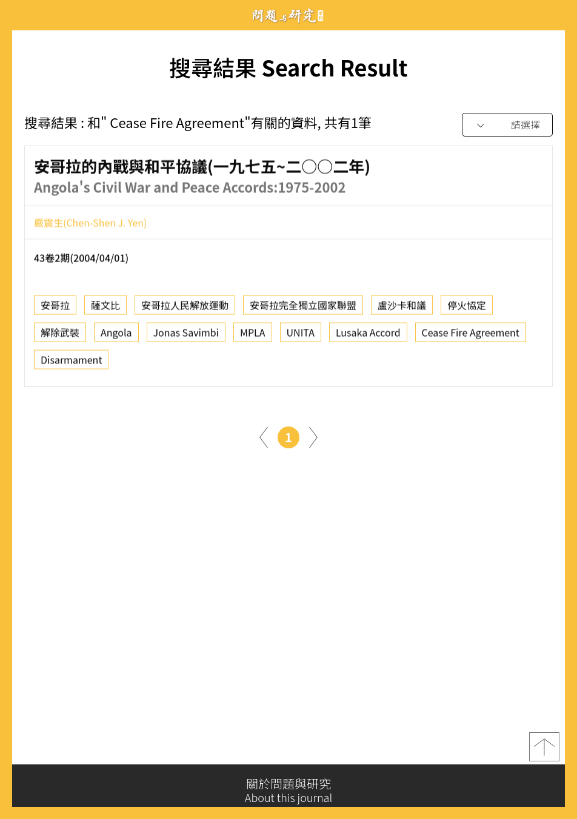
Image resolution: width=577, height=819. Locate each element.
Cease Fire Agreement (470, 335)
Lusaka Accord (368, 335)
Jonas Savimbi (186, 335)
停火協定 (466, 307)
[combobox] (507, 125)
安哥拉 (55, 307)
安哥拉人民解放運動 (184, 307)
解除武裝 (60, 335)
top (544, 749)
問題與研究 (288, 15)
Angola (116, 335)
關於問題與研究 (288, 790)
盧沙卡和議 (402, 307)
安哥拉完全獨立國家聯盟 (303, 307)
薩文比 (105, 307)
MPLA (252, 335)
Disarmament (71, 362)
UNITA (301, 335)
